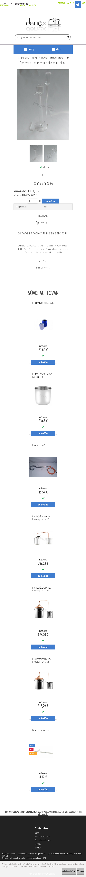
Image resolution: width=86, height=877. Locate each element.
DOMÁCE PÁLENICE (31, 57)
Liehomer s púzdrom (40, 730)
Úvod (19, 57)
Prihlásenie (7, 4)
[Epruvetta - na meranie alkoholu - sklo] (43, 70)
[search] (67, 38)
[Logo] (43, 25)
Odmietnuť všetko (69, 871)
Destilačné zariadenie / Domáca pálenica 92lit (41, 660)
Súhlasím (80, 871)
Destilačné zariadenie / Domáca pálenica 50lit (41, 589)
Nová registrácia (21, 4)
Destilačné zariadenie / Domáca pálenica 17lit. (41, 518)
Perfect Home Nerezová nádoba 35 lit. (42, 375)
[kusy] (32, 201)
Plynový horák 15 (39, 445)
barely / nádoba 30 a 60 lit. (43, 302)
